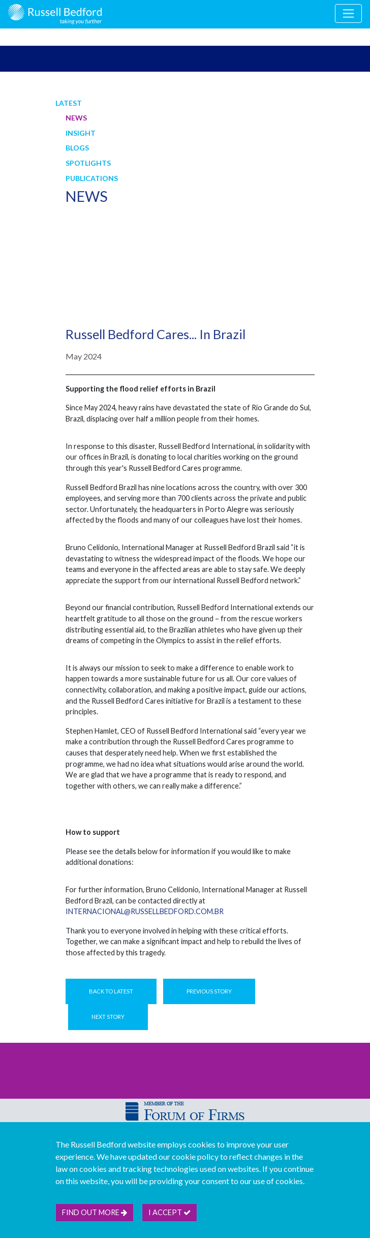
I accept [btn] (169, 1212)
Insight (81, 133)
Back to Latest (111, 991)
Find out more (94, 1212)
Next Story (108, 1016)
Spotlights (88, 163)
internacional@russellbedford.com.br (145, 911)
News (76, 117)
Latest (68, 103)
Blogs (77, 147)
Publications (92, 178)
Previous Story (209, 991)
